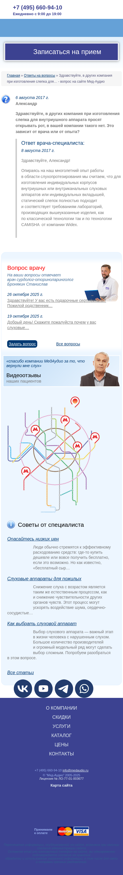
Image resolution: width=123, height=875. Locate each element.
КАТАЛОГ (61, 735)
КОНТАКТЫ (61, 753)
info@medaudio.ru (75, 770)
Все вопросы (68, 344)
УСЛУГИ (61, 726)
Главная (13, 76)
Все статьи (20, 672)
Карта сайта (61, 785)
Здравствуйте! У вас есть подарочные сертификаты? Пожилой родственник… (56, 303)
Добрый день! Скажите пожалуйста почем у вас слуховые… (51, 325)
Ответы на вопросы (39, 76)
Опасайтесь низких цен (33, 539)
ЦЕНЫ (61, 744)
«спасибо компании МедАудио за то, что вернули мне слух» (62, 370)
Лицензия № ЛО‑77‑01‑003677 (61, 778)
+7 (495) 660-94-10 (37, 7)
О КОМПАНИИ (61, 708)
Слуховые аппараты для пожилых (44, 578)
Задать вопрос (22, 344)
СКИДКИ (61, 717)
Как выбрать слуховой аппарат (42, 623)
